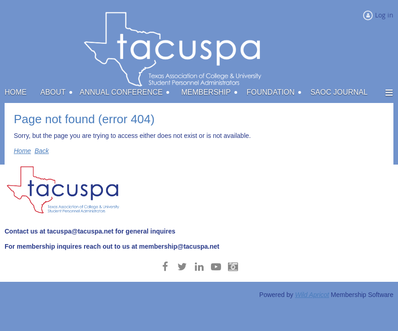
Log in (384, 15)
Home (22, 150)
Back (41, 150)
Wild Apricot (312, 294)
